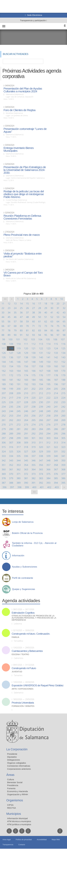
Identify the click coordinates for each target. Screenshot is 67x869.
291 (26, 433)
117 (4, 348)
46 (15, 317)
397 (12, 487)
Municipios (13, 813)
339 (48, 456)
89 (9, 335)
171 (4, 375)
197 (63, 384)
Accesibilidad (42, 840)
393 (48, 482)
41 (52, 312)
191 (19, 384)
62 (45, 321)
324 (4, 451)
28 (39, 308)
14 (21, 303)
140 (41, 357)
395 (63, 482)
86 (58, 330)
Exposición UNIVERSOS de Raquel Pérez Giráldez (37, 685)
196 (56, 384)
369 (4, 473)
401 (42, 487)
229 (33, 402)
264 (26, 420)
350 (63, 460)
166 (33, 370)
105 (48, 339)
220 (33, 397)
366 (48, 469)
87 (64, 330)
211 (33, 393)
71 (33, 326)
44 (3, 317)
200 (19, 388)
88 (3, 335)
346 (33, 460)
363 (26, 469)
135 (4, 357)
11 (3, 303)
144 (4, 361)
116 (63, 343)
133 (56, 352)
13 (15, 303)
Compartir (3, 501)
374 (41, 473)
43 (64, 312)
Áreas (10, 775)
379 (11, 478)
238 (33, 406)
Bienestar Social (14, 782)
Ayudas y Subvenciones (24, 567)
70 (27, 326)
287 (63, 429)
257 (41, 415)
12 (9, 303)
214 (56, 393)
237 (26, 406)
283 (33, 429)
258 (48, 415)
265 (33, 420)
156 (26, 366)
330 (48, 451)
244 (11, 411)
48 (27, 317)
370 (11, 473)
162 (4, 370)
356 (41, 465)
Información (18, 555)
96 (52, 335)
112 (33, 343)
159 (48, 366)
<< (5, 299)
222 (48, 397)
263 (19, 420)
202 (33, 388)
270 (4, 424)
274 (33, 424)
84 (45, 330)
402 (49, 487)
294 (48, 433)
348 (48, 460)
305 (63, 438)
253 (11, 415)
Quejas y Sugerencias (23, 589)
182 (19, 379)
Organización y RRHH (17, 794)
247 (33, 411)
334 (11, 456)
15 (27, 303)
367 (56, 469)
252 (4, 415)
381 (26, 478)
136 (11, 357)
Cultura (10, 779)
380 (19, 478)
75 (58, 326)
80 (21, 330)
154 (11, 366)
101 (18, 339)
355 (33, 465)
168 (48, 370)
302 (41, 438)
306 (4, 442)
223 (56, 397)
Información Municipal (17, 818)
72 (39, 326)
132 (48, 352)
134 (63, 352)
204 (48, 388)
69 (21, 326)
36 (21, 312)
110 (19, 343)
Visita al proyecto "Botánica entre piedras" (23, 255)
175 (33, 375)
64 (58, 321)
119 (19, 348)
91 (21, 335)
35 (15, 312)
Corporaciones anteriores (19, 769)
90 (15, 335)
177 (48, 375)
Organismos (14, 800)
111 (26, 343)
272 (19, 424)
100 (10, 339)
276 (48, 424)
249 (48, 411)
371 (19, 473)
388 (11, 482)
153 (4, 366)
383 (41, 478)
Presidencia (12, 785)
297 (4, 438)
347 (41, 460)
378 (4, 478)
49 (33, 317)
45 (9, 317)
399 (27, 487)
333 (4, 456)
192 (26, 384)
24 (15, 308)
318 (26, 447)
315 (4, 447)
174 (26, 375)
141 (48, 357)
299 (19, 438)
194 (41, 384)
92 (27, 335)
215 (63, 393)
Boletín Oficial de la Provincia (27, 533)
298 (11, 438)
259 (56, 415)
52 (52, 317)
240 (48, 406)
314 (63, 442)
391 (33, 482)
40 (45, 312)
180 (4, 379)
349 (56, 460)
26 (27, 308)
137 (19, 357)
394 (56, 482)
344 (19, 460)
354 (26, 465)
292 (33, 433)
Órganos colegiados (16, 763)
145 (11, 361)
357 (48, 465)
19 (52, 303)
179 (63, 375)
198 (4, 388)
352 (11, 465)
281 (19, 429)
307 (11, 442)
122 (41, 348)
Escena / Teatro (20, 654)
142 (56, 357)
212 (41, 393)
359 (63, 465)
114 (48, 343)
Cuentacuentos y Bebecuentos (27, 651)
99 (3, 339)
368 (63, 469)
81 (27, 330)
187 (56, 379)
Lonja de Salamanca (22, 522)
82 (33, 330)
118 (11, 348)
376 (56, 473)
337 (33, 456)
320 (41, 447)
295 (56, 433)
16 (33, 303)
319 (33, 447)
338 (41, 456)
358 (56, 465)
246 (26, 411)
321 (48, 447)
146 (19, 361)
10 (61, 299)
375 (48, 473)
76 (64, 326)
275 (41, 424)
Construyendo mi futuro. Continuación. (31, 633)
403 (57, 487)
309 (26, 442)
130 (33, 352)
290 (19, 433)
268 (56, 420)
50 (39, 317)
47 (21, 317)
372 (26, 473)
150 (48, 361)
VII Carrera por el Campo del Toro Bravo (23, 274)
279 (4, 429)
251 (63, 411)
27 (33, 308)
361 (11, 469)
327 (26, 451)
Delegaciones (13, 760)
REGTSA (11, 808)
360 (4, 469)
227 (19, 402)
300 (26, 438)
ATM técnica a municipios (19, 821)
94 (39, 335)
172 (11, 375)
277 (56, 424)
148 (33, 361)
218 (19, 397)
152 (63, 361)
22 (3, 308)
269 (63, 420)
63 (52, 321)
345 (26, 460)
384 (48, 478)
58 (21, 321)
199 (11, 388)
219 (26, 397)
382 (33, 478)
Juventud (17, 672)
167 (41, 370)
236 (19, 406)
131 (41, 352)
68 (15, 326)
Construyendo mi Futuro (24, 668)
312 (48, 442)
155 (19, 366)
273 (26, 424)
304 (56, 438)
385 (56, 478)
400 (34, 487)
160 (56, 366)
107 (63, 339)
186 (48, 379)
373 (33, 473)
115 (56, 343)
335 (19, 456)
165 (26, 370)
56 (9, 321)
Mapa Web (56, 840)
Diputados (12, 757)
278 (63, 424)
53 (58, 317)
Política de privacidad (24, 840)
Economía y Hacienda (17, 791)
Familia (15, 637)
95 (45, 335)
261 (4, 420)
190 (11, 384)
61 (39, 321)
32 (64, 308)
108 (4, 343)
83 (39, 330)
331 (56, 451)
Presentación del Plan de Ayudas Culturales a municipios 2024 (23, 90)
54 (64, 317)
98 (64, 335)
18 (45, 303)
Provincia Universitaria (23, 702)
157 (33, 366)
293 (41, 433)
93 (33, 335)
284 (41, 429)
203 (41, 388)
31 (58, 308)
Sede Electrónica (34, 15)
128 (19, 352)
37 (27, 312)
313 (56, 442)
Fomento (11, 788)
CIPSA (10, 805)
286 (56, 429)
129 (26, 352)
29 (45, 308)
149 (41, 361)
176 (41, 375)
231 (48, 402)
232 (56, 402)
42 (58, 312)
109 (11, 343)
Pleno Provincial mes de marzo (22, 234)
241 (56, 406)
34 (9, 312)
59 (27, 321)
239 (41, 406)
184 (33, 379)
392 (41, 482)
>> (34, 492)
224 (63, 397)
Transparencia (8, 845)
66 (3, 326)
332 (63, 451)
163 (11, 370)
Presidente (12, 754)
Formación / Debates (23, 706)
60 (33, 321)
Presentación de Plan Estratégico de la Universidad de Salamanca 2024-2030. (25, 170)
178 (56, 375)
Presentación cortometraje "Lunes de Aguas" (25, 130)
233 (63, 402)
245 (19, 411)
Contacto (21, 845)
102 (25, 339)
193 (33, 384)
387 (4, 482)
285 (48, 429)
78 (9, 330)
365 (41, 469)
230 (41, 402)
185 (41, 379)
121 (33, 348)
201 (26, 388)
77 (3, 330)
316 (11, 447)
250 (56, 411)
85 (52, 330)
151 (56, 361)
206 (63, 388)
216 (4, 397)
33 (3, 312)
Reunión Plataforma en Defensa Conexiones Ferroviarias (22, 217)
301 (33, 438)
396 (4, 487)
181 (11, 379)
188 (63, 379)
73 (45, 326)
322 (56, 447)
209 (19, 393)
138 (26, 357)
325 (11, 451)
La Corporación (16, 749)
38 (33, 312)
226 (11, 402)
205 (56, 388)
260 (63, 415)
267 (48, 420)
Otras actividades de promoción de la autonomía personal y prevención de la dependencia (34, 618)
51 (45, 317)
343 (11, 460)
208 (11, 393)
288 (4, 433)
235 (11, 406)
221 (41, 397)
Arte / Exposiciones (22, 689)
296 (63, 433)
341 (63, 456)
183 (26, 379)
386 (63, 478)
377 (63, 473)
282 (26, 429)
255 (26, 415)
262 (11, 420)
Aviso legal (7, 840)
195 (48, 384)
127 (11, 352)
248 (41, 411)
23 (9, 308)
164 (19, 370)
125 (63, 348)
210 (26, 393)
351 (4, 465)
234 (4, 406)
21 (64, 303)
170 (63, 370)
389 (19, 482)
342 (4, 460)
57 (15, 321)
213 (48, 393)
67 (9, 326)
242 (63, 406)
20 (58, 303)
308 (19, 442)
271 (11, 424)
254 (19, 415)
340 (56, 456)
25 (21, 308)
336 (26, 456)
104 (40, 339)
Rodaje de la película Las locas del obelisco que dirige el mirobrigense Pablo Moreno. (24, 194)
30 (52, 308)
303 (48, 438)
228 (26, 402)
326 (19, 451)
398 (19, 487)
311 (41, 442)
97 (58, 335)
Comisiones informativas (18, 766)
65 (64, 321)
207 (4, 393)
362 (19, 469)
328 (33, 451)
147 (26, 361)
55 (3, 321)
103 (33, 339)
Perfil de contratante (22, 578)
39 (39, 312)
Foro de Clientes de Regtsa (19, 110)
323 (63, 447)
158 (41, 366)
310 (33, 442)
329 (41, 451)
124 (56, 348)
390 (26, 482)
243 (4, 411)
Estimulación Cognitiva (23, 612)
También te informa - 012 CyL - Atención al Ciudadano (34, 544)
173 (19, 375)
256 (33, 415)
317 (19, 447)
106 (55, 339)
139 (33, 357)
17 (39, 303)
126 (4, 352)
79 (15, 330)
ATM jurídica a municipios (19, 824)
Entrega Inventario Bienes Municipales (19, 149)
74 (52, 326)
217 (11, 397)
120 (26, 348)
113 (41, 343)
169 (56, 370)
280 (11, 429)
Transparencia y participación (33, 20)
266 (41, 420)
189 (4, 384)
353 (19, 465)
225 (4, 402)
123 (48, 348)
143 (63, 357)
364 (33, 469)
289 (11, 433)
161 (63, 366)
